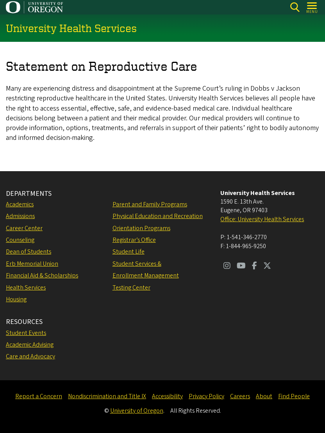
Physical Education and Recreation (157, 216)
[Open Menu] (312, 7)
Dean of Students (28, 251)
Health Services (26, 287)
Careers (240, 396)
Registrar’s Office (134, 240)
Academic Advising (30, 344)
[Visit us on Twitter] (267, 266)
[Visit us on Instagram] (227, 266)
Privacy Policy (206, 396)
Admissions (20, 216)
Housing (16, 299)
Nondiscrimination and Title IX (107, 396)
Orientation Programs (141, 228)
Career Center (24, 228)
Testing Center (131, 287)
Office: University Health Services (262, 219)
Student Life (128, 251)
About (264, 396)
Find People (294, 396)
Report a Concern (38, 396)
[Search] (295, 7)
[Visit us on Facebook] (254, 266)
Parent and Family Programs (149, 204)
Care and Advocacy (30, 356)
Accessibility (167, 396)
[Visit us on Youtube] (241, 266)
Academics (20, 204)
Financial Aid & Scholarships (42, 275)
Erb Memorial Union (32, 263)
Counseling (20, 240)
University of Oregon (136, 410)
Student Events (26, 333)
